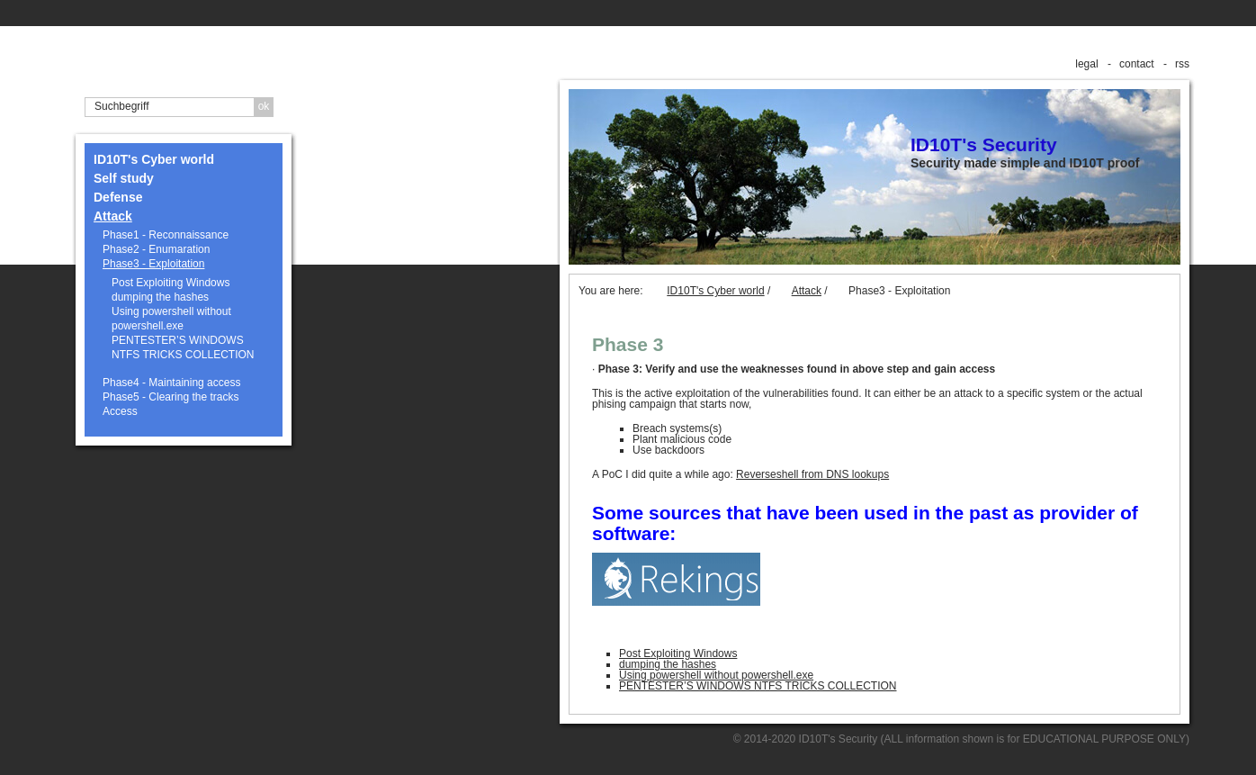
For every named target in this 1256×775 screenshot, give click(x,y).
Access (120, 411)
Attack (113, 216)
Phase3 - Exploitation (153, 263)
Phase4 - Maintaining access (171, 382)
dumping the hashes (160, 297)
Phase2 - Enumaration (156, 249)
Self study (124, 178)
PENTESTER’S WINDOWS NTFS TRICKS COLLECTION (183, 347)
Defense (118, 197)
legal (1086, 64)
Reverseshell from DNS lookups (812, 474)
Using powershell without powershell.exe (171, 318)
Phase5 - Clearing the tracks (170, 397)
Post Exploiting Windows (170, 282)
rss (1182, 64)
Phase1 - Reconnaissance (166, 235)
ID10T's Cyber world (154, 159)
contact (1136, 64)
